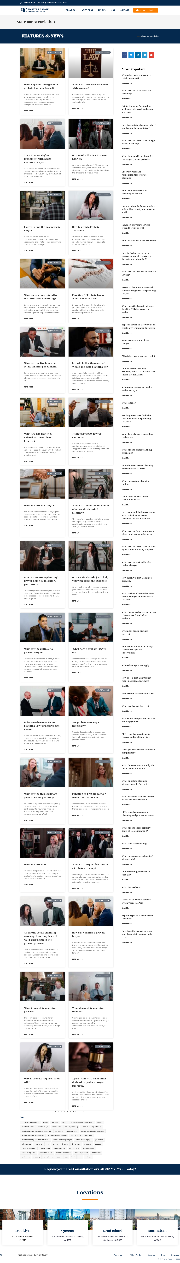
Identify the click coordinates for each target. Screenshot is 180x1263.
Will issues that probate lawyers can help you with (138, 720)
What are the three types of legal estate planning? (139, 142)
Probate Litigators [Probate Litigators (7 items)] (29, 1153)
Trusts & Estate (38, 9)
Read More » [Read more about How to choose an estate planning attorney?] (127, 199)
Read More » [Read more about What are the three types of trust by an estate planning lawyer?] (127, 555)
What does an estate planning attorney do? (137, 857)
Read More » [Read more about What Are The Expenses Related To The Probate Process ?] (29, 461)
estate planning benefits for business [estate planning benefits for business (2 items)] (36, 1131)
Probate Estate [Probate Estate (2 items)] (59, 1148)
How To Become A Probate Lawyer (135, 342)
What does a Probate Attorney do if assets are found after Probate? (139, 615)
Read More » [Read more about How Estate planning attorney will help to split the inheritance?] (127, 658)
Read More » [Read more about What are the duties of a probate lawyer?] (29, 678)
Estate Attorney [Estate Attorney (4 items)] (28, 1127)
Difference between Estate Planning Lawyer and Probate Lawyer (42, 725)
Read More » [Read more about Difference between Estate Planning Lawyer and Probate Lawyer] (29, 750)
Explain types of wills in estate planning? (137, 917)
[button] (124, 55)
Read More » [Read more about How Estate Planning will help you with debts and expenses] (77, 601)
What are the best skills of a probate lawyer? (136, 564)
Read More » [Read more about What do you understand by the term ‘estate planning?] (29, 319)
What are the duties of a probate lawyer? (38, 650)
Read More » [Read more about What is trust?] (127, 408)
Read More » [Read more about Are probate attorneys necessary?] (77, 746)
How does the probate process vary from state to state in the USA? (137, 934)
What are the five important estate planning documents (41, 365)
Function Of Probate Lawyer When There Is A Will (89, 297)
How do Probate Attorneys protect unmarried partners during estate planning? (136, 256)
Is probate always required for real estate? (138, 436)
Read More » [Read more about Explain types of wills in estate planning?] (127, 924)
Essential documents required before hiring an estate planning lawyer (139, 290)
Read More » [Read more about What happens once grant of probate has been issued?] (29, 111)
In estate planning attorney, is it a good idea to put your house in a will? (138, 209)
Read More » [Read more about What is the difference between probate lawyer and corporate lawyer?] (127, 605)
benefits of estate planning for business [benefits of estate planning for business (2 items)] (77, 1122)
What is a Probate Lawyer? (39, 505)
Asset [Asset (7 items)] (45, 1122)
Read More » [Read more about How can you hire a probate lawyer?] (77, 959)
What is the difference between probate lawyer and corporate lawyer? (138, 596)
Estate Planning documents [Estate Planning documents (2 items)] (66, 1131)
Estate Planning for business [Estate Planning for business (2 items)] (92, 1131)
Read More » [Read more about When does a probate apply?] (127, 670)
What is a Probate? (35, 864)
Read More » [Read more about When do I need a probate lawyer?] (127, 639)
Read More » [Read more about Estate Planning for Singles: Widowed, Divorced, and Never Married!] (127, 117)
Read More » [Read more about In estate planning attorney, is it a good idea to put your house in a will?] (127, 217)
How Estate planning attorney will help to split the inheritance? (137, 649)
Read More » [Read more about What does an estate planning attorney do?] (127, 864)
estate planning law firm (36, 11)
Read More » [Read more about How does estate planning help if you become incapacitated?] (127, 133)
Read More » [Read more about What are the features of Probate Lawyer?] (127, 280)
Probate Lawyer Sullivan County (33, 1255)
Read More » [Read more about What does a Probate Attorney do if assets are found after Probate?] (127, 623)
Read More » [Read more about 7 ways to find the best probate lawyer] (29, 251)
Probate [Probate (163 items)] (98, 1144)
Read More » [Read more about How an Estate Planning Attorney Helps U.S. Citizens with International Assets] (127, 380)
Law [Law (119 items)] (47, 1144)
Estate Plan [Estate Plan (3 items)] (56, 1127)
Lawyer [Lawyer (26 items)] (55, 1144)
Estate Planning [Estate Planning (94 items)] (71, 1127)
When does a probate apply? (136, 665)
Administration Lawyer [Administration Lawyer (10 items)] (30, 1122)
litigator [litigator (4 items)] (65, 1144)
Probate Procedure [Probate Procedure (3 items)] (63, 1153)
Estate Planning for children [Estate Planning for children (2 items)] (33, 1135)
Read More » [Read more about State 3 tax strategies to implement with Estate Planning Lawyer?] (29, 183)
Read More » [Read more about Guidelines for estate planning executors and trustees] (127, 474)
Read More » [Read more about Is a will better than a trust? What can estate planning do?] (77, 389)
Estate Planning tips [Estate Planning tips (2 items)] (83, 1140)
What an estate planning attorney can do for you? (134, 782)
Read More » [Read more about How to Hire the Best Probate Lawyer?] (77, 179)
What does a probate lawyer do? (89, 650)
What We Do (87, 10)
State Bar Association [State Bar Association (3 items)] (52, 1157)
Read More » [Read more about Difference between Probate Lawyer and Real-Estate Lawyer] (127, 742)
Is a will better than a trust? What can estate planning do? (90, 365)
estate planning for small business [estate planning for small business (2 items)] (36, 1140)
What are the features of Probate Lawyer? (139, 273)
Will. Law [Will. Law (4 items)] (88, 1157)
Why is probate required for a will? (42, 1080)
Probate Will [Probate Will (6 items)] (96, 1153)
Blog (112, 10)
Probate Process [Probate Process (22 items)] (81, 1153)
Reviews (102, 10)
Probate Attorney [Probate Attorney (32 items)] (28, 1148)
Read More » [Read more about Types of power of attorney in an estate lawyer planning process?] (127, 333)
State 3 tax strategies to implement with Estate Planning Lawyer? (38, 158)
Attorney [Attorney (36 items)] (55, 1122)
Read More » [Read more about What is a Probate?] (29, 885)
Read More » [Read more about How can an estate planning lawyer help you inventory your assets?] (29, 605)
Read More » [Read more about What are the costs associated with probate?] (77, 108)
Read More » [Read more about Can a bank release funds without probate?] (127, 505)
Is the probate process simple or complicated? (138, 751)
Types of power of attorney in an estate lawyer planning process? (138, 326)
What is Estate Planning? (135, 843)
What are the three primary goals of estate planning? (40, 795)
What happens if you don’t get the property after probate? (137, 158)
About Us (71, 10)
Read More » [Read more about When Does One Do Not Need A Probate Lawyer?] (127, 395)
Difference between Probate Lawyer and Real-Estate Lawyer (138, 736)
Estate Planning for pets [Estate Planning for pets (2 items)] (57, 1135)
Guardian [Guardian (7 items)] (99, 1140)
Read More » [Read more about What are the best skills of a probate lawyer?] (127, 570)
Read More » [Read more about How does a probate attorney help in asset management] (127, 686)
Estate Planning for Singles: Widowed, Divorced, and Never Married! (137, 109)
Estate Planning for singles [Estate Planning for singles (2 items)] (81, 1135)
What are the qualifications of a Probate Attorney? (90, 866)
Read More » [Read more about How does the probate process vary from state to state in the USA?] (127, 942)
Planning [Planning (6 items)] (87, 1144)
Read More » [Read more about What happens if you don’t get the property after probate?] (127, 164)
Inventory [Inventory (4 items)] (38, 1144)
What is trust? (129, 403)
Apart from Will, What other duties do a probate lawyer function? (89, 1082)
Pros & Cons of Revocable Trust (138, 693)
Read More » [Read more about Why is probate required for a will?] (29, 1102)
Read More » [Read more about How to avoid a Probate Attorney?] (77, 251)
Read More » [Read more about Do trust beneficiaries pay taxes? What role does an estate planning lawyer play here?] (127, 524)
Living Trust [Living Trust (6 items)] (76, 1144)
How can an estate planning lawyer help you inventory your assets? (41, 580)
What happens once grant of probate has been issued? (41, 86)
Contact (124, 10)
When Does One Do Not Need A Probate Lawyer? (137, 389)
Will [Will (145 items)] (80, 1157)
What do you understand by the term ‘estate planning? (40, 297)
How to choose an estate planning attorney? (134, 192)
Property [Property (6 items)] (37, 1157)
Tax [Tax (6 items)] (66, 1157)
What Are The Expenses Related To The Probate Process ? (38, 437)
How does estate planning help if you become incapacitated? (139, 126)
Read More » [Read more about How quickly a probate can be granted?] (127, 586)
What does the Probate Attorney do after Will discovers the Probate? (138, 309)
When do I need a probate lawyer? (135, 632)
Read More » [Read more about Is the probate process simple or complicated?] (127, 758)
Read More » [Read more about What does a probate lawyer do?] (77, 673)
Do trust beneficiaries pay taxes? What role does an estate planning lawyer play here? (138, 515)
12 (83, 1111)
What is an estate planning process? (40, 1009)
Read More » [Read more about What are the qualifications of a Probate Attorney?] (77, 888)
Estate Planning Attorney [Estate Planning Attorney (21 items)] (91, 1127)
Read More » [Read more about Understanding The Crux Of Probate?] (127, 880)
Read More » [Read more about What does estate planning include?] (77, 1034)
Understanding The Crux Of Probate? (136, 873)
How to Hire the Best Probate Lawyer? (89, 157)
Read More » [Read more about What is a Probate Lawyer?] (29, 526)
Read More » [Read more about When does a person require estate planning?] (127, 83)
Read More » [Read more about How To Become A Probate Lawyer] (127, 349)
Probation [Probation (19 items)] (26, 1157)
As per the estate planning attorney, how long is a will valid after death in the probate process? (40, 938)
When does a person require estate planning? (136, 76)
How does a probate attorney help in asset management (136, 679)
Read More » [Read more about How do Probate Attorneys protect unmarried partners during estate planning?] (127, 264)
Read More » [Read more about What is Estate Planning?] (127, 848)
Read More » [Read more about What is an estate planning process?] (29, 1034)
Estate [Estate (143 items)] (99, 1122)
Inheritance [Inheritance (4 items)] (26, 1144)
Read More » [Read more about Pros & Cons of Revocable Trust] (127, 698)
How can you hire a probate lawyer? (88, 934)
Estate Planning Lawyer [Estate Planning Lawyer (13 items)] (62, 1140)
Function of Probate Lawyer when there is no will (89, 795)
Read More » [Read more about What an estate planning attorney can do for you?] (127, 789)
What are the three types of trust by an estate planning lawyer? (139, 548)
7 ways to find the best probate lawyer (42, 228)
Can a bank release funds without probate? (135, 498)
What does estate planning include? (88, 1009)
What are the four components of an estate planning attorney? (91, 509)
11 (79, 1111)
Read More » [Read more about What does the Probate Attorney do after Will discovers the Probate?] (127, 317)
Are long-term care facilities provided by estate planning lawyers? (136, 418)
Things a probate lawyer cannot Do (86, 435)
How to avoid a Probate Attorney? (85, 228)
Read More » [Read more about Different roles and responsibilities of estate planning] (127, 183)
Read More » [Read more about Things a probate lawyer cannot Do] (77, 458)
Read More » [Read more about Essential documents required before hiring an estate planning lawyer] (127, 299)
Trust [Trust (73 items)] (73, 1157)
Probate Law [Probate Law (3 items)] (74, 1148)
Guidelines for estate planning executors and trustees (137, 467)
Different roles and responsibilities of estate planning (134, 175)
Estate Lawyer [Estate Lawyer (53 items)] (43, 1127)
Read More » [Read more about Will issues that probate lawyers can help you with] (127, 727)
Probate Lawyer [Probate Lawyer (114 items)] (88, 1148)
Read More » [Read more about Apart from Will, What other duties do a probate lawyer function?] (77, 1106)
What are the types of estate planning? (136, 92)
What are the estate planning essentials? (137, 451)
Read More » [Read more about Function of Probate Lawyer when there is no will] (77, 815)
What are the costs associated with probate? (90, 86)
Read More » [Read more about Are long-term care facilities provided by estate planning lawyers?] (127, 427)
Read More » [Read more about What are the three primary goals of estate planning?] (29, 820)
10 (76, 1111)
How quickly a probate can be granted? (137, 579)
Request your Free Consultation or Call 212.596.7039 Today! (90, 1169)
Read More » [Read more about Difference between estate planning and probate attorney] (127, 820)
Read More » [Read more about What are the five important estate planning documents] (29, 387)
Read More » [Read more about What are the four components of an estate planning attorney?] (77, 533)
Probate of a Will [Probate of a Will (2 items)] (46, 1153)
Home (138, 36)
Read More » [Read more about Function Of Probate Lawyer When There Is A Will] (77, 319)
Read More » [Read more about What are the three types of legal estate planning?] (127, 149)
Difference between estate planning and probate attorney (138, 814)
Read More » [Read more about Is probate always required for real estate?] (127, 442)
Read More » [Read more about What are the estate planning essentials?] (127, 458)
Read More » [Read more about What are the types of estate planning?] (127, 99)
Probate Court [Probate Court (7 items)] (44, 1148)
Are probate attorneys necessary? (85, 724)
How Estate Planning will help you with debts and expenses (90, 579)
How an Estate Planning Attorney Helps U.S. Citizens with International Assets (139, 371)
